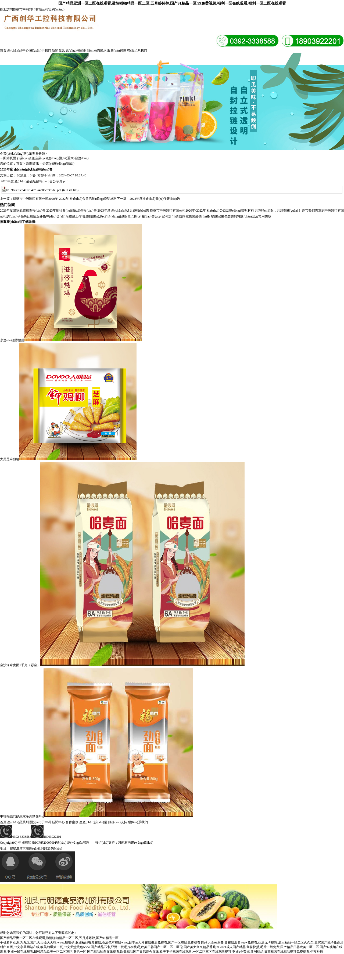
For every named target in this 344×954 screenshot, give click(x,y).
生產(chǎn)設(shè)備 (93, 822)
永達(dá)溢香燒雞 (12, 340)
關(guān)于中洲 (40, 822)
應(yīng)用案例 (76, 50)
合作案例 (72, 822)
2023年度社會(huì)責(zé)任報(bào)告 (155, 199)
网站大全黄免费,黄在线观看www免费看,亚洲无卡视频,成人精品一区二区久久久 (257, 942)
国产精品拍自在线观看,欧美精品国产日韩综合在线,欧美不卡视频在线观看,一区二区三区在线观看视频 (159, 951)
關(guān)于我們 (40, 50)
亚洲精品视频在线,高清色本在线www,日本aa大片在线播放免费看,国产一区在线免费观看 (137, 942)
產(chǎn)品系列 (18, 822)
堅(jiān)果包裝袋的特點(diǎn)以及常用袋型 (241, 216)
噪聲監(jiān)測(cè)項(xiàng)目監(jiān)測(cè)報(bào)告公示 (122, 216)
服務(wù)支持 (117, 822)
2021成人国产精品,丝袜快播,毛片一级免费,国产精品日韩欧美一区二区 (269, 947)
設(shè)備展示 (96, 50)
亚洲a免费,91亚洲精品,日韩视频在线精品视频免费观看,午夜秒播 (277, 951)
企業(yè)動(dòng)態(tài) (51, 158)
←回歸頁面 (8, 158)
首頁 (3, 50)
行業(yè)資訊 (26, 158)
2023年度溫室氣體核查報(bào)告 (22, 210)
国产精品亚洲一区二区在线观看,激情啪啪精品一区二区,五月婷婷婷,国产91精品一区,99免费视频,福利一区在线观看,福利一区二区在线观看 (172, 3)
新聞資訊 (58, 50)
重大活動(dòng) (78, 158)
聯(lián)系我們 (137, 50)
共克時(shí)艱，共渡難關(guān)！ (278, 210)
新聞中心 (58, 822)
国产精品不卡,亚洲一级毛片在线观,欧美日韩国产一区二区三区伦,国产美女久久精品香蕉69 (155, 947)
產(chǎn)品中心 (18, 50)
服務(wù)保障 (116, 50)
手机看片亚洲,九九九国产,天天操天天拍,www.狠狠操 (37, 942)
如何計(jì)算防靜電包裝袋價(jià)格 (186, 216)
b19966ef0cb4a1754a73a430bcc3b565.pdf (33, 190)
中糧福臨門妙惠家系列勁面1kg (22, 816)
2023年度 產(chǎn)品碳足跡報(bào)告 (123, 210)
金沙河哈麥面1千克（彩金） (20, 665)
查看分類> (39, 153)
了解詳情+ (30, 222)
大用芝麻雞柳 (9, 459)
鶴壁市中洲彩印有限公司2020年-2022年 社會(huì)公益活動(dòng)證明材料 (65, 199)
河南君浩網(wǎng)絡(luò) (135, 842)
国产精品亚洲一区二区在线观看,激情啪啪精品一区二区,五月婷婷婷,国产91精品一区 (59, 938)
